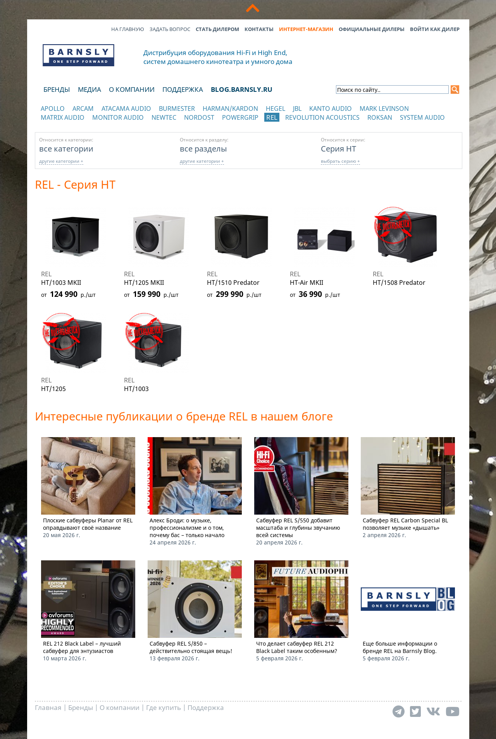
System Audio (422, 117)
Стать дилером (217, 29)
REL (271, 117)
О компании (132, 89)
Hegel (275, 108)
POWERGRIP (240, 117)
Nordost (199, 117)
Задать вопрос (170, 29)
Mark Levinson (384, 108)
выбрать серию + (340, 161)
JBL (297, 108)
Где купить (163, 707)
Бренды (56, 89)
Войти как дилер (435, 29)
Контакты (259, 29)
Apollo (53, 108)
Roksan (379, 117)
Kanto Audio (330, 108)
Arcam (83, 108)
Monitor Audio (118, 117)
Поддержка (182, 89)
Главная (48, 707)
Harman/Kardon (230, 108)
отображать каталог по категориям (79, 125)
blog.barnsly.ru (241, 89)
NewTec (164, 117)
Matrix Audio (62, 117)
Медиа (89, 89)
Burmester (177, 108)
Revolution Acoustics (322, 117)
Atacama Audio (126, 108)
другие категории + (61, 161)
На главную (127, 29)
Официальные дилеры (372, 29)
